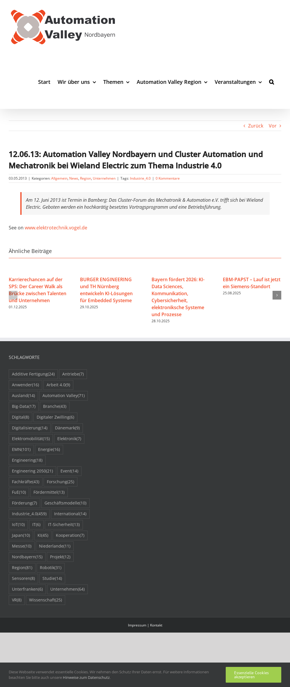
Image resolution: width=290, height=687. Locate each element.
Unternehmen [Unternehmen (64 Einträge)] (67, 589)
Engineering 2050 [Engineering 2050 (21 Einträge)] (32, 471)
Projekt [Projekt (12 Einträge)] (60, 557)
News (73, 178)
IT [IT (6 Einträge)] (36, 524)
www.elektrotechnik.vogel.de (56, 227)
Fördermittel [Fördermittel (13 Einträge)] (49, 492)
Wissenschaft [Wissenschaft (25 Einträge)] (45, 600)
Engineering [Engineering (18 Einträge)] (27, 460)
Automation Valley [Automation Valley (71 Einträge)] (63, 395)
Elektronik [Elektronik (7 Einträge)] (69, 438)
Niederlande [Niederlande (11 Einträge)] (54, 546)
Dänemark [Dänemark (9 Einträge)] (67, 428)
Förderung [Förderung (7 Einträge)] (24, 503)
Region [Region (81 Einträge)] (22, 567)
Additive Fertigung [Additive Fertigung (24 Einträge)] (33, 374)
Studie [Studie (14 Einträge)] (52, 578)
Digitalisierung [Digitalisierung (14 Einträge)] (29, 428)
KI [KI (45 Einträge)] (43, 535)
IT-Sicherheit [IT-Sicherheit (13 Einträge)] (64, 524)
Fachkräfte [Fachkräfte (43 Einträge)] (25, 481)
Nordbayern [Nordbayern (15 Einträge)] (27, 557)
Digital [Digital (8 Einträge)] (20, 417)
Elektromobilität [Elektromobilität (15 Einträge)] (31, 438)
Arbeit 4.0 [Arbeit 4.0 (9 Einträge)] (58, 384)
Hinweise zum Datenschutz (86, 677)
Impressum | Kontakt (145, 625)
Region (85, 178)
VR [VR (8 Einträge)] (17, 600)
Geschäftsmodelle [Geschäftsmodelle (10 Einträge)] (65, 503)
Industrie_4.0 (140, 178)
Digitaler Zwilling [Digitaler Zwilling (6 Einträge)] (55, 417)
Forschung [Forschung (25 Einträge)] (60, 481)
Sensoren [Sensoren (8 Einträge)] (23, 578)
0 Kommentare (168, 178)
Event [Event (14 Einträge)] (69, 471)
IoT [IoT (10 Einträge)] (18, 524)
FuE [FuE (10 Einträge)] (19, 492)
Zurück (255, 126)
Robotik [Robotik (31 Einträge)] (50, 567)
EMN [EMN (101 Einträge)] (21, 449)
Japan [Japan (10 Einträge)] (21, 535)
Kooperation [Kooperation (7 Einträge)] (70, 535)
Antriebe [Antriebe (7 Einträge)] (73, 374)
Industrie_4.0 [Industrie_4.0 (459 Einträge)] (29, 513)
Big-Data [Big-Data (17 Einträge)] (23, 406)
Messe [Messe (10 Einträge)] (21, 546)
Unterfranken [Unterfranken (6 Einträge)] (27, 589)
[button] (271, 81)
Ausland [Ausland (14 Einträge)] (23, 395)
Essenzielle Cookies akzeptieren (251, 674)
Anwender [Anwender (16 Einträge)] (25, 384)
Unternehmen (104, 178)
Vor (273, 126)
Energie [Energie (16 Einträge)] (49, 449)
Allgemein (59, 178)
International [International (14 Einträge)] (70, 513)
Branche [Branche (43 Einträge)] (54, 406)
